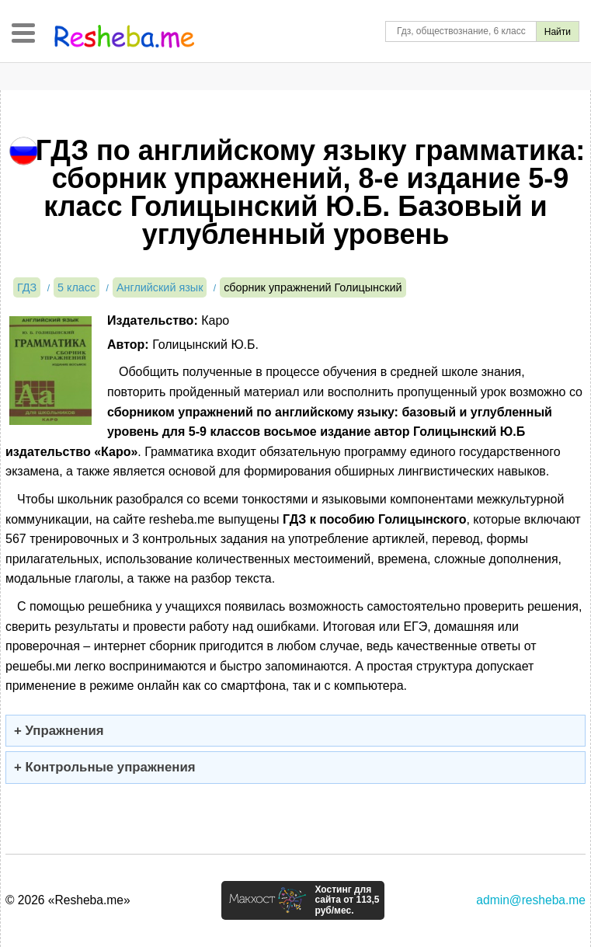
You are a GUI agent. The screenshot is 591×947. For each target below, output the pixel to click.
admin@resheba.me (531, 900)
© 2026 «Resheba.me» (67, 900)
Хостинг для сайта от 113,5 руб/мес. (347, 900)
